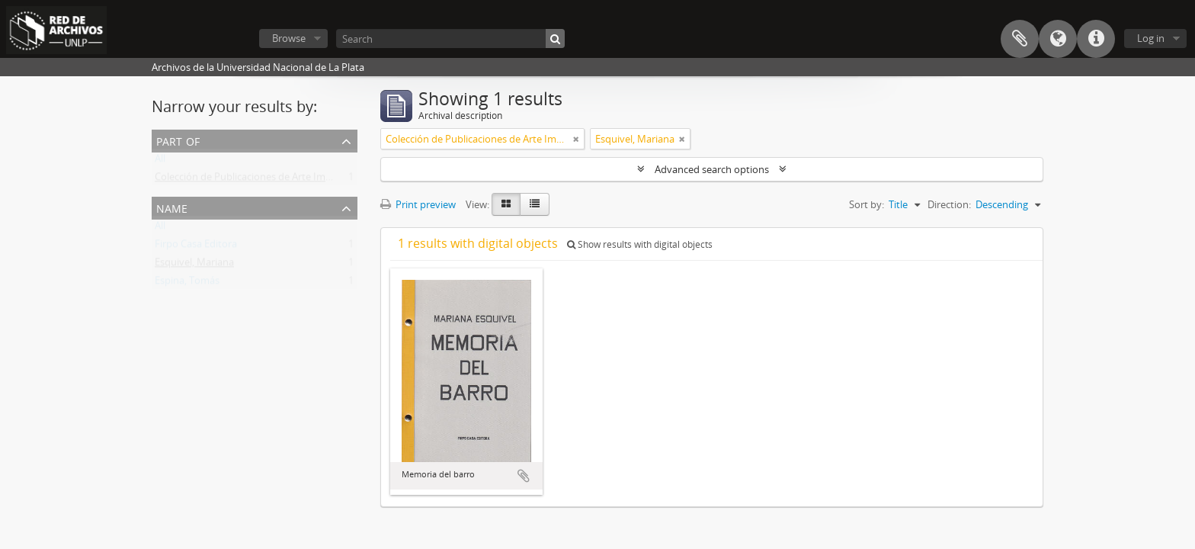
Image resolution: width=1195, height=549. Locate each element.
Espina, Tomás (187, 284)
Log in (1151, 38)
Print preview (418, 204)
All (160, 162)
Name (171, 207)
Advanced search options (711, 169)
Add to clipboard (523, 475)
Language (1058, 39)
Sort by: (866, 204)
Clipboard (1020, 39)
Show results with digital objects (640, 244)
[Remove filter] (576, 138)
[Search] (450, 38)
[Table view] (534, 204)
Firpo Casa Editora (196, 247)
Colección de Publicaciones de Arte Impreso (253, 180)
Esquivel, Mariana (194, 265)
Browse (289, 38)
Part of (178, 140)
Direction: (949, 204)
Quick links (1096, 39)
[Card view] (506, 204)
